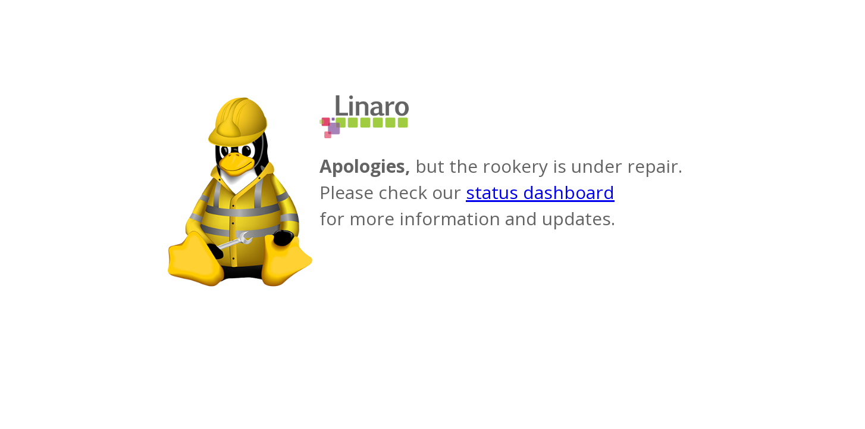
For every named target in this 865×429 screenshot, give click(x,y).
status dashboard (540, 192)
